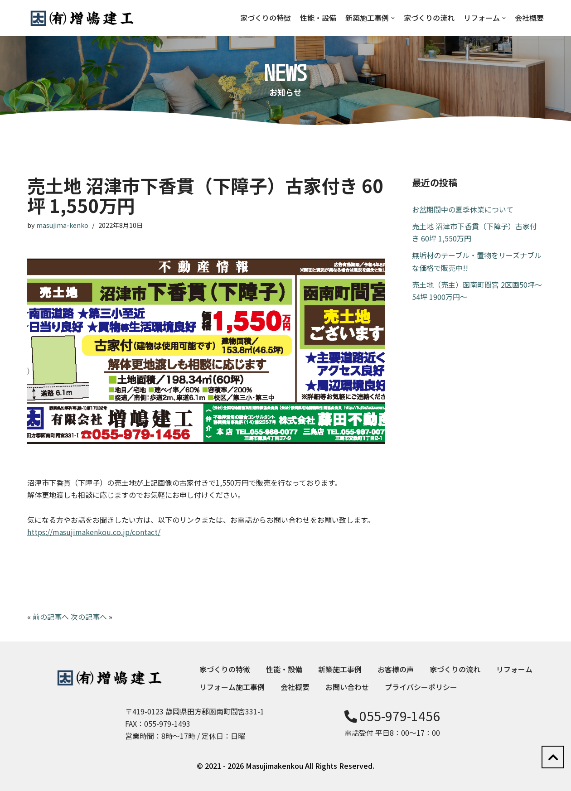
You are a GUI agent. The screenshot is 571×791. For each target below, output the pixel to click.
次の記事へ (89, 616)
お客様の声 (395, 669)
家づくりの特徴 (265, 17)
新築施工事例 (340, 669)
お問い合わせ (347, 686)
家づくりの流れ (429, 17)
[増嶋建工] (81, 18)
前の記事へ (51, 616)
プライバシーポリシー (421, 686)
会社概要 (529, 17)
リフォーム (514, 669)
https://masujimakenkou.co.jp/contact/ (93, 531)
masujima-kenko (62, 225)
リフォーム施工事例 (232, 686)
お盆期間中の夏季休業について (462, 209)
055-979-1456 (392, 716)
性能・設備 (318, 17)
